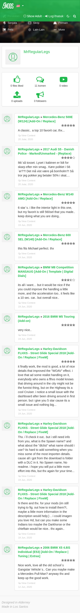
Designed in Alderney (16, 602)
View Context (26, 135)
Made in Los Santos (15, 606)
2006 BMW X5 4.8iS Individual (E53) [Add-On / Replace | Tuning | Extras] (44, 552)
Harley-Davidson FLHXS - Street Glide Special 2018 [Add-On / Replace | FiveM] (46, 353)
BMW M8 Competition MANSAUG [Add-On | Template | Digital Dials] (46, 272)
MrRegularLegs (37, 52)
